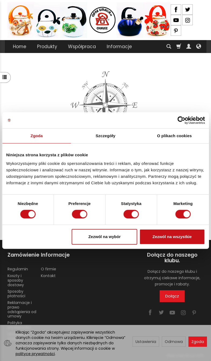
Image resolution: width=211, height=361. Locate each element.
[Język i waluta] (199, 46)
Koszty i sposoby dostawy (16, 280)
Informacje (119, 46)
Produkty (47, 46)
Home (19, 46)
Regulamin (18, 269)
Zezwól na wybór (104, 236)
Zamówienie (22, 255)
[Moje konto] (189, 46)
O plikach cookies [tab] (174, 135)
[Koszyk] (179, 46)
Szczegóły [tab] (105, 135)
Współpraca (82, 46)
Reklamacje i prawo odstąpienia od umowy (22, 309)
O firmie (48, 269)
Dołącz (172, 296)
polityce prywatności (35, 353)
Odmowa (174, 341)
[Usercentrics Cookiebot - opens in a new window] (181, 120)
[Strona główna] (89, 20)
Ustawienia (145, 341)
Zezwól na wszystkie (172, 236)
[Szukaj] (169, 46)
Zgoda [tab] (36, 135)
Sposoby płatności (16, 294)
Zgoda (197, 341)
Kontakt (48, 275)
